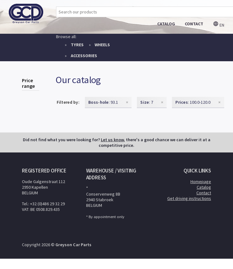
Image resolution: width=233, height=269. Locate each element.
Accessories (84, 55)
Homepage (200, 181)
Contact (203, 193)
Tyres (77, 44)
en (218, 25)
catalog (166, 24)
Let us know (112, 139)
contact (194, 24)
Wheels (102, 44)
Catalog (204, 187)
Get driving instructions (189, 198)
